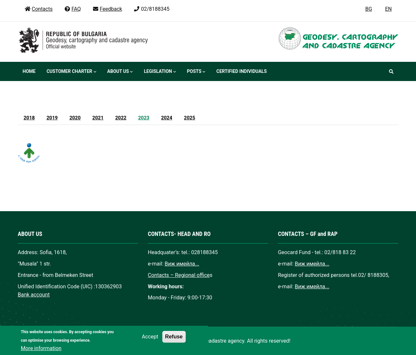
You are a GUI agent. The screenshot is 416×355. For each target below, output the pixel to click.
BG (368, 9)
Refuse (174, 342)
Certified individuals (241, 71)
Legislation (160, 72)
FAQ (72, 9)
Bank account (34, 295)
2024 (166, 118)
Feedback (107, 9)
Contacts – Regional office (178, 275)
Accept (150, 342)
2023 (143, 118)
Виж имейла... (182, 264)
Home (29, 71)
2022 (120, 118)
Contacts (38, 9)
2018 (29, 118)
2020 (74, 118)
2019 (52, 118)
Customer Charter (71, 72)
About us (120, 72)
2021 (97, 118)
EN (388, 9)
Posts (196, 72)
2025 (189, 118)
